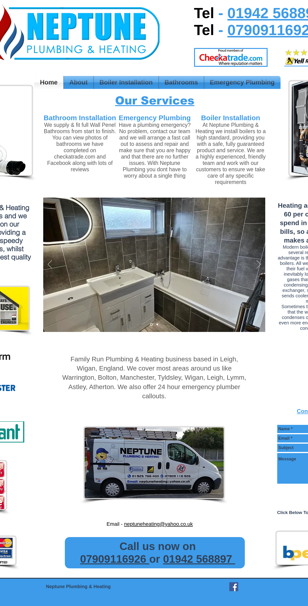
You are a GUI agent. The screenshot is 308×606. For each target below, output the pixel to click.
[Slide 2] (151, 324)
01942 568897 (199, 559)
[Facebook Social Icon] (233, 586)
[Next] (259, 264)
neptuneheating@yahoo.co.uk (158, 524)
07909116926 (114, 559)
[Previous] (50, 264)
